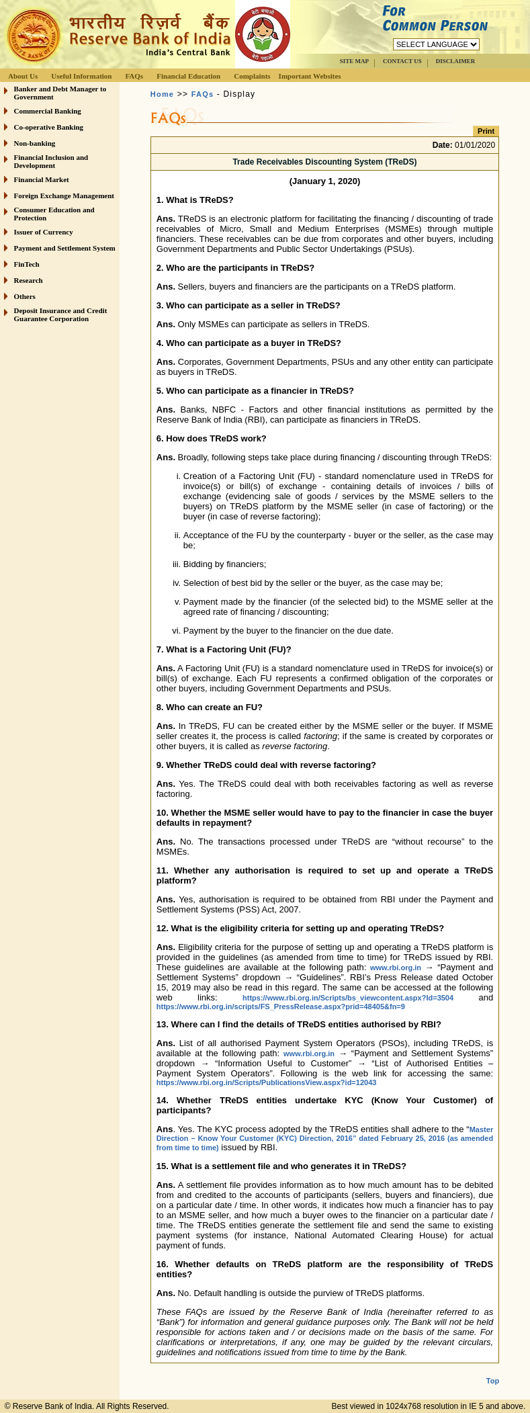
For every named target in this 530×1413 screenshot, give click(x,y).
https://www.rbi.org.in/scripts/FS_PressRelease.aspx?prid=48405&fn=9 (281, 1006)
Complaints (252, 76)
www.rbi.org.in (395, 968)
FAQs (134, 76)
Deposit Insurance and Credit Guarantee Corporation (60, 314)
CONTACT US (402, 61)
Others (25, 296)
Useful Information (81, 76)
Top (492, 1370)
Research (28, 280)
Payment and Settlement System (65, 248)
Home (162, 94)
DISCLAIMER (456, 61)
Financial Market (41, 179)
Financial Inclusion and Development (51, 161)
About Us (23, 76)
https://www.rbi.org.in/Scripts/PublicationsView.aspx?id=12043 (267, 1082)
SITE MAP (354, 61)
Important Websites (310, 76)
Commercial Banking (47, 111)
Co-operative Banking (49, 127)
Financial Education (188, 76)
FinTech (27, 264)
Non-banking (35, 143)
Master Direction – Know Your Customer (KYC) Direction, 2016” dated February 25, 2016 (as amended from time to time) (325, 1138)
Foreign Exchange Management (64, 195)
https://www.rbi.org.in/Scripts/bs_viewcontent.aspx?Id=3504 (347, 998)
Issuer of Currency (43, 232)
